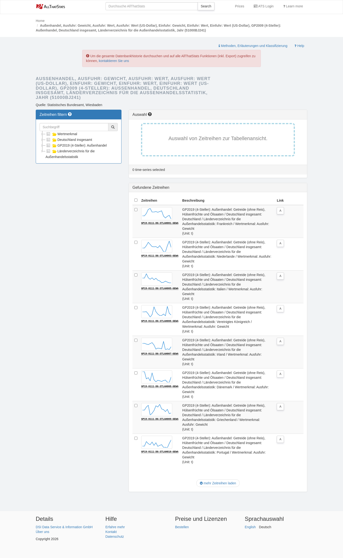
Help (299, 46)
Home (40, 21)
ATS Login (263, 6)
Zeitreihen (149, 200)
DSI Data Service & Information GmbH (64, 527)
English (250, 527)
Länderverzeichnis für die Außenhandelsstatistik (70, 153)
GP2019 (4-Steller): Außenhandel (76, 145)
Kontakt (111, 532)
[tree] (79, 145)
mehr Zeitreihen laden (218, 483)
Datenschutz (115, 536)
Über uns (42, 532)
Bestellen (182, 527)
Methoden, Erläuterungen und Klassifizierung (253, 46)
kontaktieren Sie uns (114, 61)
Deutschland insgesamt (68, 140)
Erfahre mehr (115, 527)
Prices (239, 6)
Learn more (293, 6)
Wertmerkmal (61, 134)
